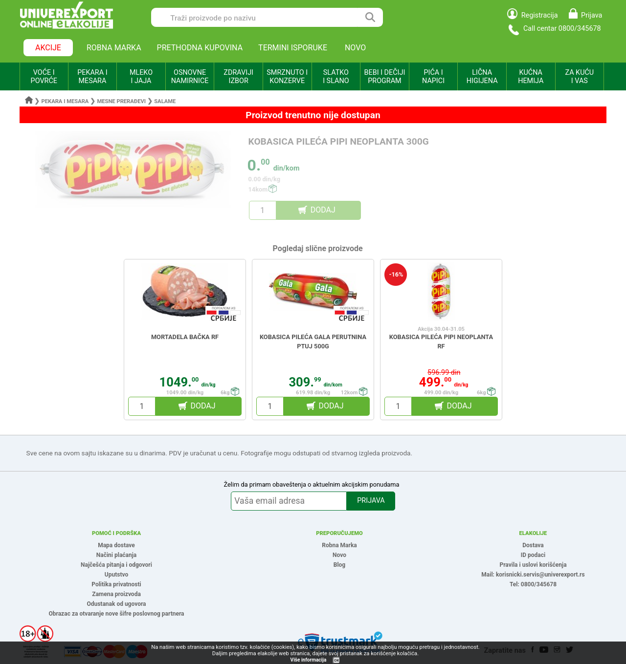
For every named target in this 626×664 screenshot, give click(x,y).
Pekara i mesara (65, 101)
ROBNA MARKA (114, 47)
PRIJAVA (370, 500)
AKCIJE (48, 47)
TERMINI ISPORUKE (292, 47)
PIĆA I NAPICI (433, 76)
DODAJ (323, 209)
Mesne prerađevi (121, 101)
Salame (165, 101)
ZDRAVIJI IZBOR (238, 76)
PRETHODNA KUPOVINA (200, 47)
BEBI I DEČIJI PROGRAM (384, 76)
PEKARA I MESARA (92, 76)
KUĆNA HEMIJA (530, 76)
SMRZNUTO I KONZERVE (287, 76)
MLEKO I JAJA (141, 76)
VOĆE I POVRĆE (44, 76)
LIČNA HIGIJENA (482, 76)
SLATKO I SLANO (336, 76)
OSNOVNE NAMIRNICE (190, 76)
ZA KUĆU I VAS (579, 76)
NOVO (355, 47)
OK (336, 660)
